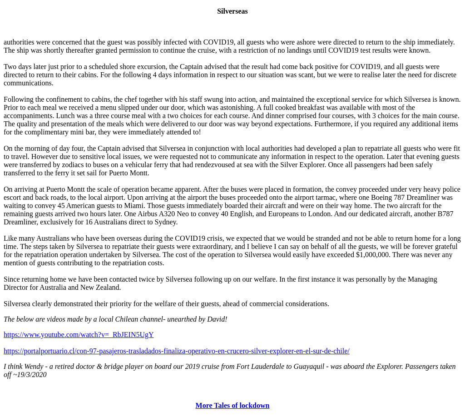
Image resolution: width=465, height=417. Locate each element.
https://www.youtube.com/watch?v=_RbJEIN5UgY (79, 334)
